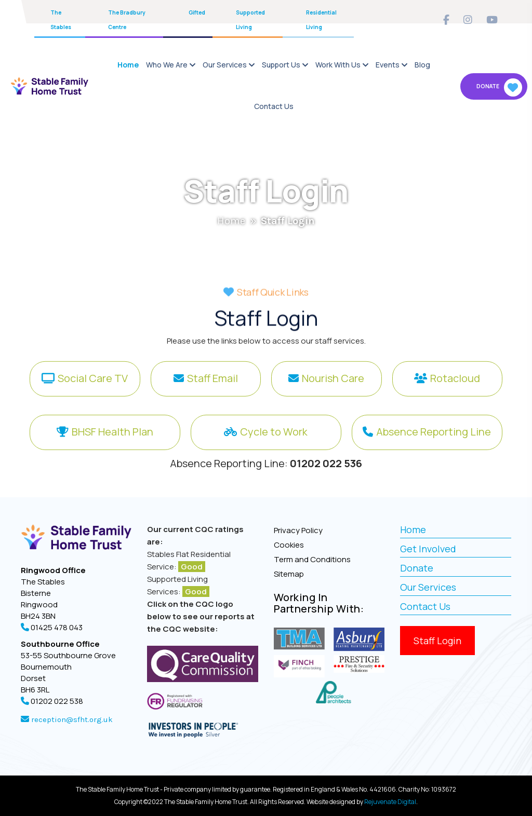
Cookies (289, 544)
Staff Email (212, 385)
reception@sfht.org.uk (71, 719)
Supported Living (250, 20)
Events (388, 65)
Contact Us (274, 106)
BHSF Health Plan (112, 451)
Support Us (281, 65)
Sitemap (289, 573)
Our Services (225, 65)
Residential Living (321, 20)
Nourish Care (333, 385)
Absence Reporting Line (433, 451)
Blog (422, 65)
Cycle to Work (274, 451)
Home (128, 65)
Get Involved (428, 548)
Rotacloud (455, 385)
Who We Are (167, 65)
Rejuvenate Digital (390, 801)
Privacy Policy (298, 530)
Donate (499, 87)
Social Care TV (93, 385)
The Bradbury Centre (126, 20)
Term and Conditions (312, 559)
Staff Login (437, 640)
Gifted (197, 12)
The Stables (60, 20)
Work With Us (338, 65)
